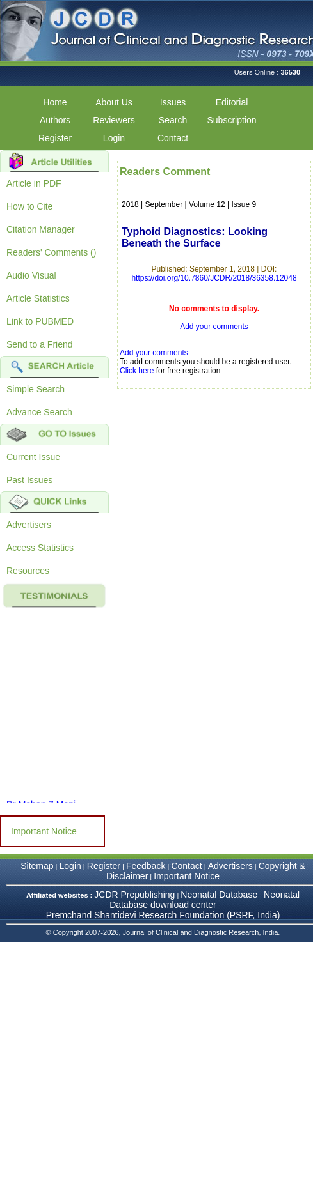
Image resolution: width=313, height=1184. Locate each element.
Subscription (231, 120)
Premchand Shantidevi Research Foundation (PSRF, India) (163, 915)
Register (55, 138)
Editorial (232, 102)
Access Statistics (40, 547)
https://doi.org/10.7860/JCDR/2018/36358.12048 (213, 277)
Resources (27, 570)
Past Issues (29, 480)
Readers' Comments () (51, 252)
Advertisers (28, 524)
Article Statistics (38, 298)
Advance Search (39, 412)
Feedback (145, 866)
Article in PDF (33, 183)
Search (173, 120)
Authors (55, 120)
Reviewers (113, 120)
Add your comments (214, 326)
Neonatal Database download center (204, 899)
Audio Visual (31, 275)
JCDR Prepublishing (134, 894)
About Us (113, 102)
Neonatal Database (220, 894)
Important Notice (44, 831)
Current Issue (33, 457)
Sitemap (36, 866)
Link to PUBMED (40, 321)
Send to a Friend (39, 344)
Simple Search (35, 389)
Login (114, 138)
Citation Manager (40, 229)
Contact (172, 138)
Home (55, 102)
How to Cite (29, 206)
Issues (173, 102)
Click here (137, 370)
